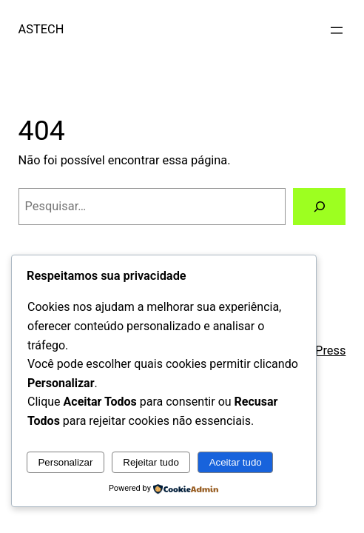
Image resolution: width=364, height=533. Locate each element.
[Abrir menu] (337, 30)
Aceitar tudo (235, 462)
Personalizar (65, 462)
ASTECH (41, 29)
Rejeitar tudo (151, 462)
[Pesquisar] (319, 206)
